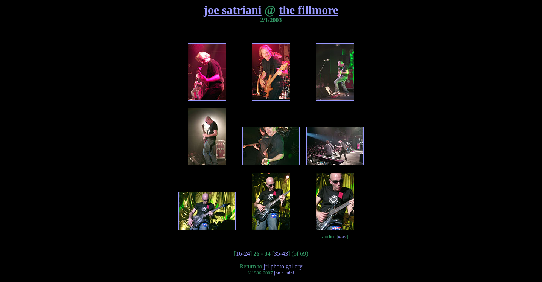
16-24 (243, 253)
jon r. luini (284, 273)
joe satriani (233, 10)
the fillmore (308, 10)
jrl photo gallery (282, 266)
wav (342, 236)
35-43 (281, 253)
